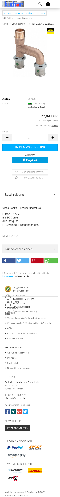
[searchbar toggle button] (40, 4)
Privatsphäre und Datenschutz (22, 333)
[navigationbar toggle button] (56, 4)
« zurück (19, 13)
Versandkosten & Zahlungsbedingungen (26, 318)
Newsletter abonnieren (18, 368)
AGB (9, 328)
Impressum (12, 307)
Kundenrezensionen (18, 249)
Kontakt (11, 312)
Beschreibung (14, 194)
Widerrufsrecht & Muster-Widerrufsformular (29, 323)
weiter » (30, 13)
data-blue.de (22, 495)
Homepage (7, 276)
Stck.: (5, 131)
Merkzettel (12, 363)
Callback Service (15, 338)
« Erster (8, 13)
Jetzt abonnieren (17, 428)
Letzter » (41, 13)
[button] (7, 137)
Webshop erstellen (14, 492)
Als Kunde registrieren (18, 352)
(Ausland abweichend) (36, 107)
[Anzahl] (30, 137)
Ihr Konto (12, 357)
